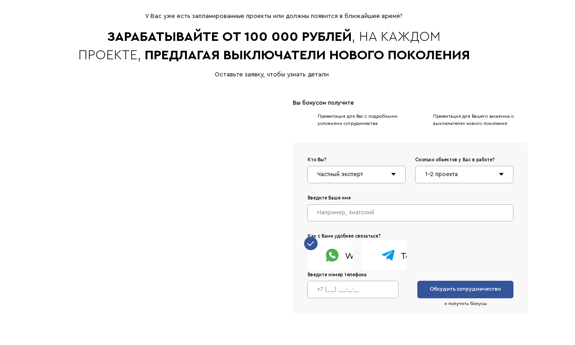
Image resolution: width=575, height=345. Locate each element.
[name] (410, 212)
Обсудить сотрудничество (465, 289)
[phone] (352, 289)
